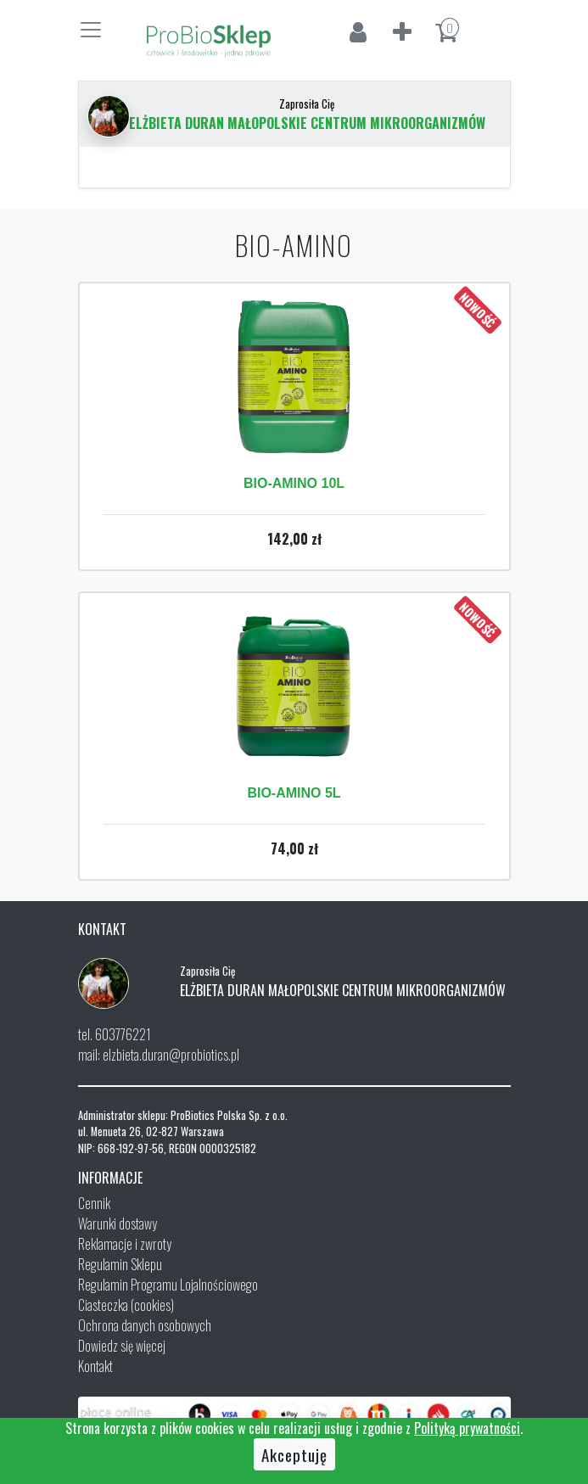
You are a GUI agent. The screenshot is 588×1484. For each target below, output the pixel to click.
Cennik (94, 1203)
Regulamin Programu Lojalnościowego (168, 1284)
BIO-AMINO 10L (294, 483)
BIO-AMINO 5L (293, 793)
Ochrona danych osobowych (144, 1325)
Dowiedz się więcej (121, 1346)
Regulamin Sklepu (120, 1264)
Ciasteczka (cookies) (126, 1305)
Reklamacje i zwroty (124, 1244)
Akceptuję (294, 1454)
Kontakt (95, 1366)
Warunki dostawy (117, 1223)
